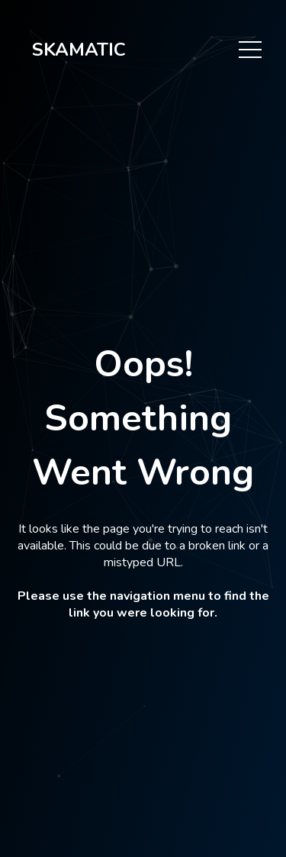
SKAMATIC (79, 49)
